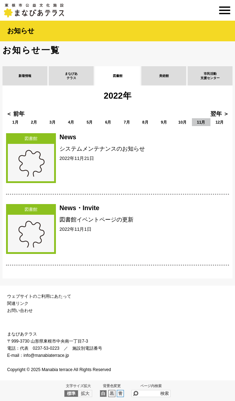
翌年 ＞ (219, 114)
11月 (201, 122)
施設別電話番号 (87, 348)
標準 (71, 393)
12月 (219, 122)
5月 (90, 122)
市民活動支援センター (210, 76)
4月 (71, 122)
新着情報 (25, 76)
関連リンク (17, 303)
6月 (108, 122)
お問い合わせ (20, 310)
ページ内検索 (151, 386)
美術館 (164, 76)
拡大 (85, 393)
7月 (127, 122)
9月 (164, 122)
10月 (182, 122)
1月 (15, 122)
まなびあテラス (117, 10)
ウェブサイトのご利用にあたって (39, 296)
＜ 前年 (15, 114)
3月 (52, 122)
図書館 (117, 76)
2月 (34, 122)
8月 (145, 122)
